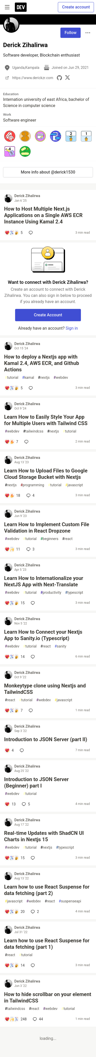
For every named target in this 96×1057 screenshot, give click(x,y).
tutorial (11, 377)
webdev (61, 377)
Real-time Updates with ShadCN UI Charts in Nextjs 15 (44, 836)
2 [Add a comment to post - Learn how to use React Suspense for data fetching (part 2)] (34, 912)
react (67, 539)
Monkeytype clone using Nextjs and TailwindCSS (45, 689)
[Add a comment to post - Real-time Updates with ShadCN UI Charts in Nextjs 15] (15, 857)
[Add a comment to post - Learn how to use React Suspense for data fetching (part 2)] (15, 911)
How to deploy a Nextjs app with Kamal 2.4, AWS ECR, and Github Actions (41, 363)
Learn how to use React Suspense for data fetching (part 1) (46, 943)
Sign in (72, 328)
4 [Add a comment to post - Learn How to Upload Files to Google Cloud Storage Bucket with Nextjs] (30, 495)
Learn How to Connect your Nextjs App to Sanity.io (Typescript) (43, 635)
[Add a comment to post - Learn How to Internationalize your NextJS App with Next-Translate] (15, 603)
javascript (74, 485)
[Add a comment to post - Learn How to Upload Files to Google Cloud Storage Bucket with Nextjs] (12, 495)
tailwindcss (33, 431)
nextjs (44, 377)
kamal (28, 377)
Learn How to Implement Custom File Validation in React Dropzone (46, 527)
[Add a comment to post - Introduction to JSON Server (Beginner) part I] (10, 804)
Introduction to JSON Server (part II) (45, 739)
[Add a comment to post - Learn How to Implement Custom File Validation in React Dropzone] (12, 549)
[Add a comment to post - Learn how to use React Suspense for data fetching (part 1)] (15, 965)
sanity (60, 646)
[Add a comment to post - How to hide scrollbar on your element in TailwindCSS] (16, 1019)
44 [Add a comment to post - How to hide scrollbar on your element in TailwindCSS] (37, 1019)
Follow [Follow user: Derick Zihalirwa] (71, 32)
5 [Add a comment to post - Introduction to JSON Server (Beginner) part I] (25, 804)
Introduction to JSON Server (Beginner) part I (36, 782)
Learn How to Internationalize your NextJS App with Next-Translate (43, 581)
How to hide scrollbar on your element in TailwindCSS (47, 997)
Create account (76, 7)
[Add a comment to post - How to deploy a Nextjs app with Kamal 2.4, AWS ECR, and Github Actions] (14, 388)
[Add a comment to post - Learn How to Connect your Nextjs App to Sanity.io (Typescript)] (15, 656)
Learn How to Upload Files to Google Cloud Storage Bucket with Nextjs (46, 474)
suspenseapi (70, 901)
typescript (74, 592)
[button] (9, 136)
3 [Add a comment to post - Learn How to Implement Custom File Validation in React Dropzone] (30, 549)
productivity (50, 592)
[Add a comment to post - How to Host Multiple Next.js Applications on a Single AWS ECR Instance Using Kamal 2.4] (14, 232)
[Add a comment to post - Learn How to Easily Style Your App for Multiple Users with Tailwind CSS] (11, 441)
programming (32, 485)
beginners (49, 539)
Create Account (48, 314)
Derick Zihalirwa (27, 196)
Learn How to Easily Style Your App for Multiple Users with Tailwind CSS (46, 420)
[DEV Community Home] (20, 7)
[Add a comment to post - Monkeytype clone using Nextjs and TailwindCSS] (14, 710)
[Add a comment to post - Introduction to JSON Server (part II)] (9, 750)
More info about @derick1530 (48, 172)
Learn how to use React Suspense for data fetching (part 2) (46, 890)
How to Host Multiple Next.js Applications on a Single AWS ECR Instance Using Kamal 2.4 (43, 215)
